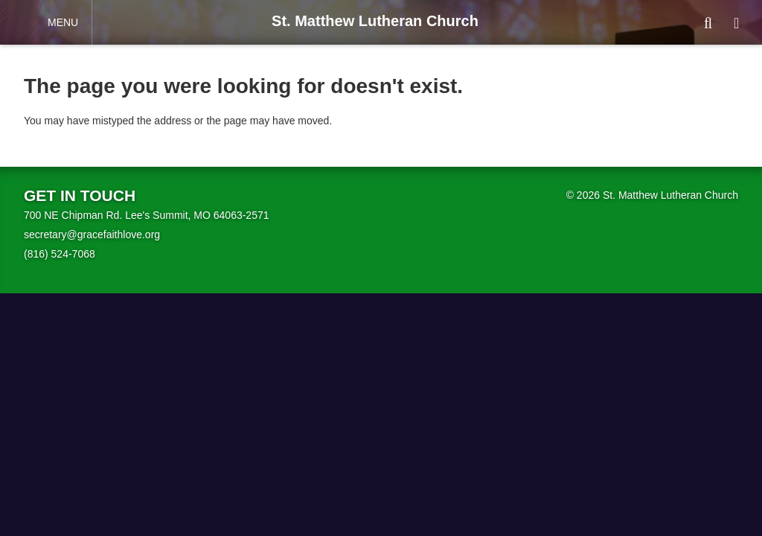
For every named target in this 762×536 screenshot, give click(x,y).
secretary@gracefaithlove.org (92, 234)
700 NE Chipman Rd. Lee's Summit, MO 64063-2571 (146, 215)
